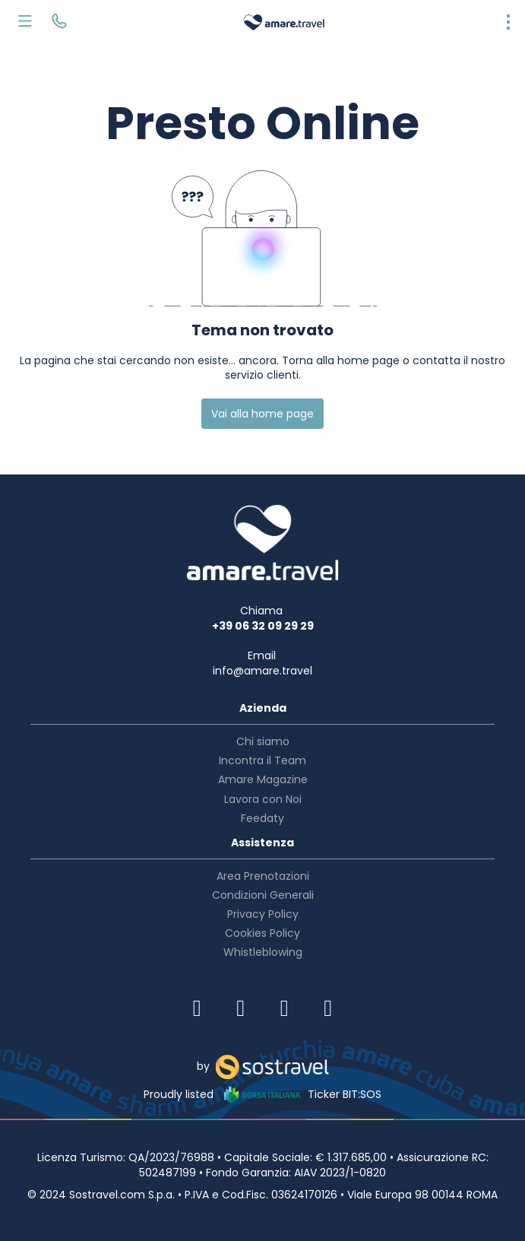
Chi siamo (262, 741)
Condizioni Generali (263, 895)
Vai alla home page (262, 413)
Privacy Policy (263, 914)
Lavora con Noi (263, 799)
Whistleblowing (262, 952)
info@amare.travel (262, 670)
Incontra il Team (262, 760)
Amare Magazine (263, 779)
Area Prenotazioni (263, 876)
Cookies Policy (262, 933)
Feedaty (262, 818)
